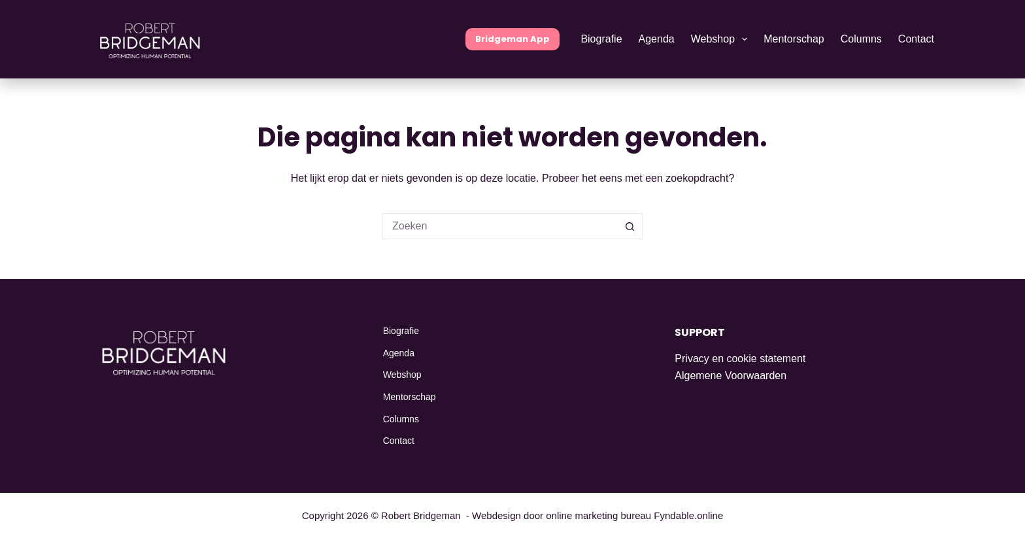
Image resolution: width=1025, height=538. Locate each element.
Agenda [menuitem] (657, 38)
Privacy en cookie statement (740, 358)
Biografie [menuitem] (601, 38)
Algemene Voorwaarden (730, 375)
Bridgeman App (512, 39)
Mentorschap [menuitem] (794, 38)
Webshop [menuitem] (722, 39)
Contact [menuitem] (916, 38)
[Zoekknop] (630, 226)
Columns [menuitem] (861, 38)
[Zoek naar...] (499, 226)
